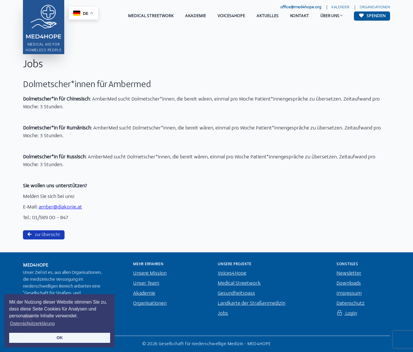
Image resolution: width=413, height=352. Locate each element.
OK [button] (60, 337)
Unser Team (146, 283)
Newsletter (348, 273)
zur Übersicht (44, 234)
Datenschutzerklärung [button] (32, 323)
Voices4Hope (232, 273)
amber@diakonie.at (60, 207)
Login (346, 313)
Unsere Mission (150, 273)
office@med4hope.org (300, 7)
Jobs (223, 313)
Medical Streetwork (239, 283)
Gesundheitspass (236, 293)
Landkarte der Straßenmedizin (251, 303)
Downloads (348, 283)
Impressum (349, 293)
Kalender (340, 7)
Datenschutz (350, 303)
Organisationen (375, 7)
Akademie (144, 293)
